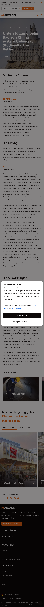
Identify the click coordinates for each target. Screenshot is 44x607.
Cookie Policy (17, 308)
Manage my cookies (20, 322)
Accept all (20, 315)
